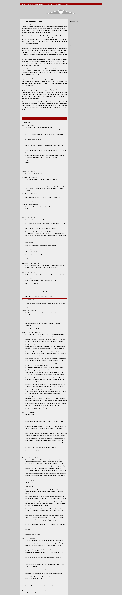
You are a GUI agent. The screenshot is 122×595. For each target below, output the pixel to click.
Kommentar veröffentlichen (28, 588)
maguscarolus (25, 204)
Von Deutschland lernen (32, 22)
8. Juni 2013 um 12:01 (31, 125)
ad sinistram (24, 166)
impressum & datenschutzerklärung (36, 4)
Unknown (24, 211)
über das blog (59, 4)
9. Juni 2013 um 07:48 (30, 299)
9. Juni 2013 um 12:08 (31, 310)
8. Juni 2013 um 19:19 (31, 272)
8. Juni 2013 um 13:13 (31, 171)
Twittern (80, 45)
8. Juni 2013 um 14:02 (32, 193)
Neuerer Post (24, 590)
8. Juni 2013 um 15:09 (33, 204)
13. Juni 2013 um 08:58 (31, 582)
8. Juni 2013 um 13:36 (32, 182)
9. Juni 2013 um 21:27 (31, 480)
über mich (50, 4)
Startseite (45, 590)
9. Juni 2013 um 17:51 (31, 412)
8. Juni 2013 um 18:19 (31, 217)
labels (66, 4)
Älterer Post (64, 590)
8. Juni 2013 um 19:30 (31, 278)
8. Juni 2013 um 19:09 (34, 263)
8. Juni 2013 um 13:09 (32, 166)
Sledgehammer (25, 263)
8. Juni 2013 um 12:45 (32, 143)
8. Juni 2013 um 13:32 (32, 177)
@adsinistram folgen (74, 45)
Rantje (23, 299)
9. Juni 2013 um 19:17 (35, 457)
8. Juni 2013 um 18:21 (31, 249)
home (23, 4)
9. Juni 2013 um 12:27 (32, 318)
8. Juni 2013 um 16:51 (31, 211)
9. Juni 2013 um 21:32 (31, 538)
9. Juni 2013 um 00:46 (31, 289)
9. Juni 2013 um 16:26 (35, 332)
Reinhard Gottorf (26, 332)
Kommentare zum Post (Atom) (33, 592)
